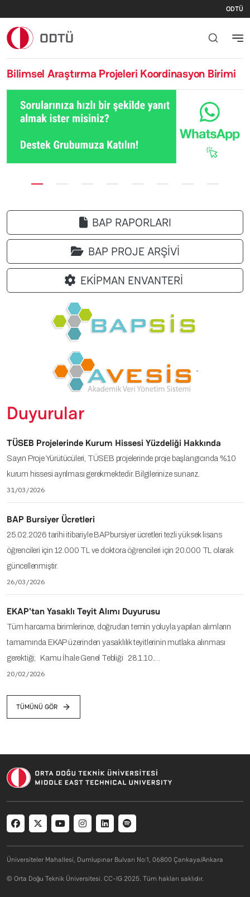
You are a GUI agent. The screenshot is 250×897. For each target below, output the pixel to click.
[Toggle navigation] (237, 38)
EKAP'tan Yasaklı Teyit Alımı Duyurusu (83, 611)
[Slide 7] (188, 184)
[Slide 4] (112, 184)
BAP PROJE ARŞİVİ (125, 251)
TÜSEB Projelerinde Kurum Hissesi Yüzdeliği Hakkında (114, 443)
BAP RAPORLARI (125, 222)
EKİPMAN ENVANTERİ (125, 280)
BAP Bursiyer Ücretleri (51, 519)
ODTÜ (234, 8)
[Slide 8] (213, 184)
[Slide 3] (87, 184)
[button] (16, 127)
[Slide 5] (137, 184)
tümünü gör (43, 706)
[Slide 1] (37, 184)
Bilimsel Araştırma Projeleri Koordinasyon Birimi (121, 73)
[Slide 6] (163, 184)
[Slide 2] (62, 184)
